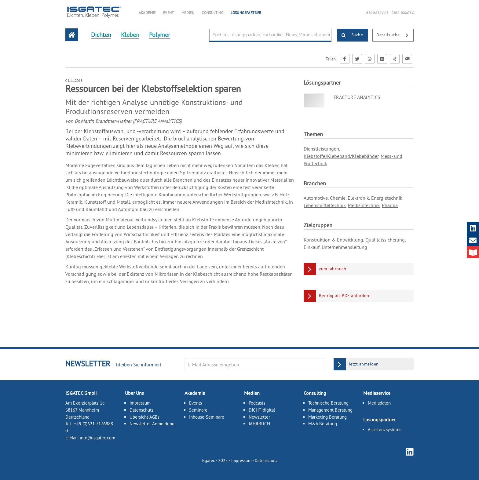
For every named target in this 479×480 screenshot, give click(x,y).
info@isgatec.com (97, 438)
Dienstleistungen (321, 149)
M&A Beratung (322, 424)
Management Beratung (330, 410)
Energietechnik (386, 198)
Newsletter (259, 417)
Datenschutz (142, 410)
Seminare (198, 410)
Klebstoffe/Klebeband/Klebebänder (341, 156)
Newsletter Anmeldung (152, 424)
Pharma (390, 205)
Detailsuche (394, 35)
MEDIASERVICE (376, 13)
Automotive (316, 198)
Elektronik (358, 198)
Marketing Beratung (327, 417)
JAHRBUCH (259, 424)
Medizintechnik (364, 205)
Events (195, 403)
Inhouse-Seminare (206, 417)
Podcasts (257, 403)
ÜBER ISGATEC (402, 13)
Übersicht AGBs (144, 417)
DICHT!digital (262, 410)
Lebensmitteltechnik (325, 205)
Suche (350, 35)
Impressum (140, 403)
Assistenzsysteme (385, 429)
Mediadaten (379, 403)
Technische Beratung (328, 403)
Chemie (338, 198)
